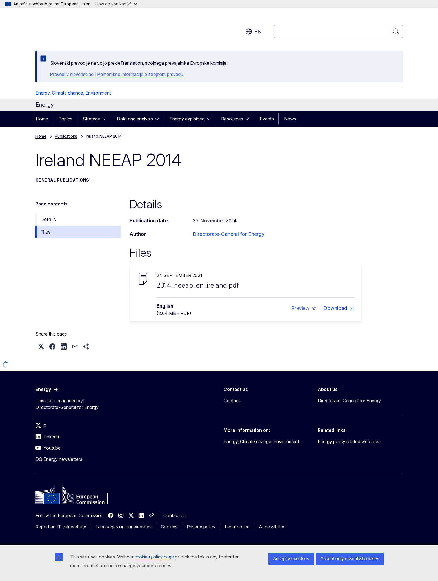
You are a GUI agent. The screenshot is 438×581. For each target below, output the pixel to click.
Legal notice (237, 526)
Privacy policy (201, 526)
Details (48, 219)
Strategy (91, 119)
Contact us (174, 515)
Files (45, 232)
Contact (232, 400)
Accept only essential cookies (350, 558)
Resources (232, 119)
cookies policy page (154, 557)
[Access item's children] (106, 119)
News (290, 119)
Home (42, 119)
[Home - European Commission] (80, 28)
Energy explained (187, 119)
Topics (65, 119)
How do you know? (116, 3)
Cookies (169, 526)
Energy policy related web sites (349, 441)
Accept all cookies (291, 558)
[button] (303, 308)
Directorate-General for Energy (228, 234)
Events (267, 119)
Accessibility (271, 526)
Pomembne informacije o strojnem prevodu (140, 74)
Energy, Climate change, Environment (73, 93)
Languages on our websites (123, 526)
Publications (66, 136)
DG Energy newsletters (58, 459)
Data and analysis (135, 119)
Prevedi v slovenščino (72, 74)
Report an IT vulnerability (60, 526)
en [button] (253, 31)
